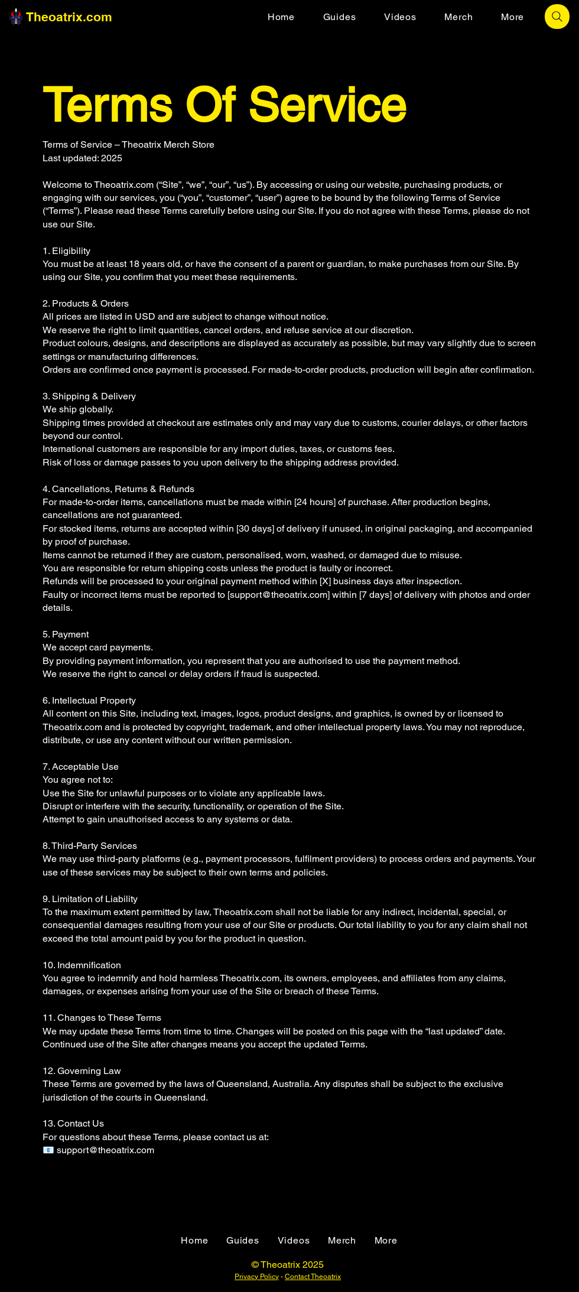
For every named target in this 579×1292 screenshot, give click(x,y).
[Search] (557, 16)
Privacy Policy (257, 1277)
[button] (512, 16)
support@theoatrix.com (278, 594)
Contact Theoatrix (313, 1277)
